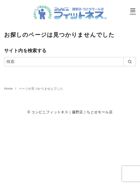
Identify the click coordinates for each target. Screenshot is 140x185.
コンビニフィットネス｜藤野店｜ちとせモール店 (72, 112)
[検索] (70, 61)
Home (9, 88)
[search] (129, 61)
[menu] (133, 11)
